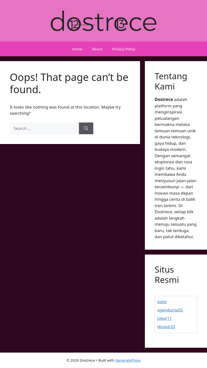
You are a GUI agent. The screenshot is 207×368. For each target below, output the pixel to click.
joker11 (164, 318)
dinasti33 (166, 326)
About (97, 48)
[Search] (86, 128)
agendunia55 (170, 310)
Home (77, 48)
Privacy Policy (123, 48)
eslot (162, 301)
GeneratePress (128, 360)
